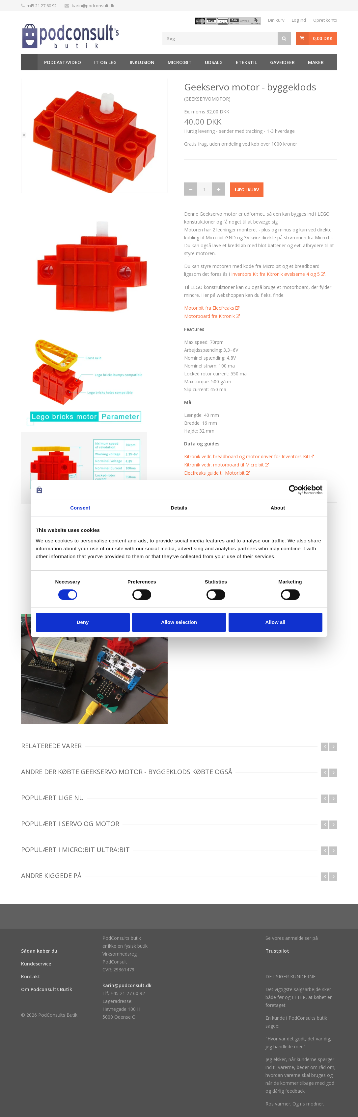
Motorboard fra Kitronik (209, 316)
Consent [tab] (80, 508)
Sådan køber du (39, 951)
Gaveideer (282, 62)
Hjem (29, 62)
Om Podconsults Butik (46, 989)
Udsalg (214, 62)
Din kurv (276, 20)
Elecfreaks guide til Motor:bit (214, 473)
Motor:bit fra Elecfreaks (209, 308)
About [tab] (278, 508)
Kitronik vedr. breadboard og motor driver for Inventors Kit (246, 456)
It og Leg (105, 62)
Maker (316, 62)
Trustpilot (277, 951)
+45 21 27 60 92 (42, 6)
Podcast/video (62, 62)
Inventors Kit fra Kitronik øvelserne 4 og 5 (275, 274)
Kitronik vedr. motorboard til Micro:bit (224, 465)
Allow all (275, 622)
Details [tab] (179, 508)
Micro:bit (180, 62)
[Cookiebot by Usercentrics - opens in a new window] (293, 490)
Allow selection (179, 622)
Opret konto (325, 20)
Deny (83, 622)
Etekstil (246, 62)
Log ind (299, 20)
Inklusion (142, 62)
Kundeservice (36, 964)
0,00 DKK (323, 38)
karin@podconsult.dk (93, 6)
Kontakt (30, 976)
